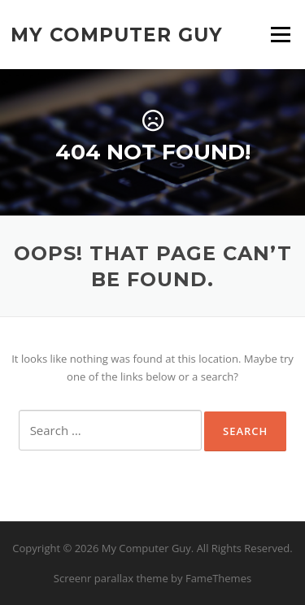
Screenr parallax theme (111, 578)
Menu (280, 34)
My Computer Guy (117, 34)
